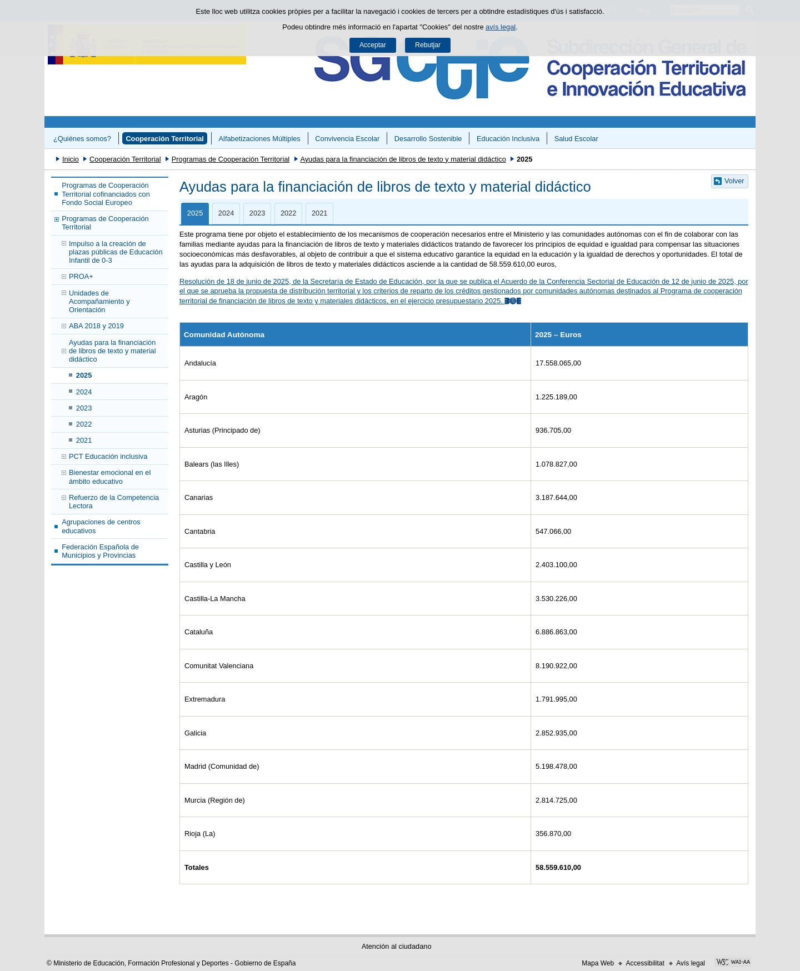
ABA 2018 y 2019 (96, 326)
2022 (84, 424)
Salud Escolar (576, 138)
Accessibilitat (645, 963)
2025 (84, 375)
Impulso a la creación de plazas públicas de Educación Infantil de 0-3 (116, 252)
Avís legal (690, 963)
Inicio (70, 159)
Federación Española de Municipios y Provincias (100, 551)
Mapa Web (598, 963)
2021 (84, 440)
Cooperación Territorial (165, 138)
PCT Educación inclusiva (108, 456)
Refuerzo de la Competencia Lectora (114, 501)
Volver (734, 181)
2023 (84, 408)
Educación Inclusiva (508, 138)
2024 (84, 392)
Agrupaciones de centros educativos (101, 526)
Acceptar (372, 45)
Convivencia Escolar (347, 138)
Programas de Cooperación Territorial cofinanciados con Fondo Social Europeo (106, 194)
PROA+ (81, 276)
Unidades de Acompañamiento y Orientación (99, 301)
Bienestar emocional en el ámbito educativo (110, 476)
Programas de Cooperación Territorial (230, 159)
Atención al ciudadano (397, 946)
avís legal (501, 27)
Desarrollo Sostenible (428, 138)
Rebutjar (428, 45)
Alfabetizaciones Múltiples (260, 138)
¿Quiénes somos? (82, 138)
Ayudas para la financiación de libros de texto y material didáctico (403, 159)
